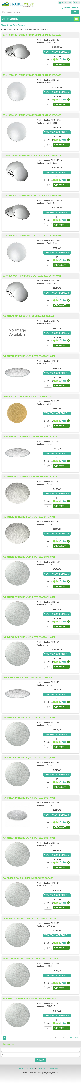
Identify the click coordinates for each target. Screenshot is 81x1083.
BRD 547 (55, 361)
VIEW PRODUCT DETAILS (57, 52)
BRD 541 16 (56, 200)
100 (76, 1038)
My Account (65, 2)
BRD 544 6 (55, 240)
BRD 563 (55, 602)
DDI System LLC (52, 1073)
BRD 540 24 (56, 160)
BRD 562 (55, 642)
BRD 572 (55, 401)
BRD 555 (55, 481)
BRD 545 (55, 1003)
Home (21, 1068)
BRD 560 (55, 843)
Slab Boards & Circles (21, 29)
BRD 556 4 (55, 120)
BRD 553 (55, 441)
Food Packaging (6, 29)
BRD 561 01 (56, 562)
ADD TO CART (61, 64)
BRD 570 (55, 321)
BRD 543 (55, 682)
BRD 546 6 (55, 281)
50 (73, 1038)
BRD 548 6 (55, 40)
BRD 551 (55, 762)
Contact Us (41, 1068)
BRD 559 (55, 521)
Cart (76, 2)
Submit (40, 1060)
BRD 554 (55, 963)
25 (71, 1038)
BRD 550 (55, 923)
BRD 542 (55, 883)
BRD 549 (55, 722)
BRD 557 (55, 803)
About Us (30, 1068)
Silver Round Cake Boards (39, 29)
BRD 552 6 (55, 80)
